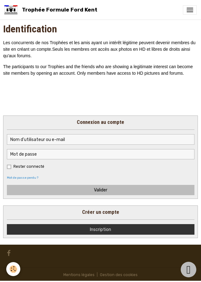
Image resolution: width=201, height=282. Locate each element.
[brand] (52, 9)
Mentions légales (79, 275)
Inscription (100, 229)
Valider (100, 190)
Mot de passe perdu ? (22, 177)
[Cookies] (13, 269)
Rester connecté (28, 166)
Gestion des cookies (119, 275)
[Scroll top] (188, 269)
